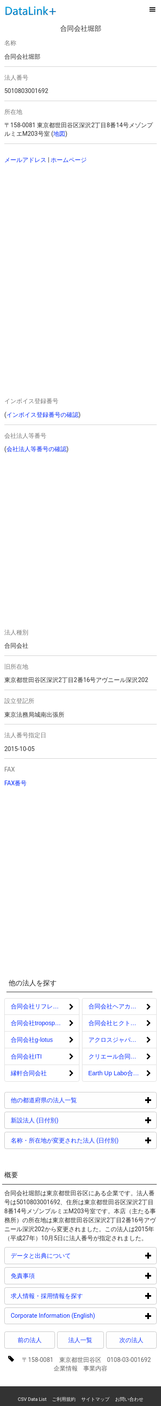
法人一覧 (80, 1340)
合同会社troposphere (39, 1023)
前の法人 (30, 1340)
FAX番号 (15, 783)
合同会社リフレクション (44, 1006)
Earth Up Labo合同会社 (119, 1073)
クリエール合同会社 (115, 1056)
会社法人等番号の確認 (36, 449)
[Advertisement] (64, 226)
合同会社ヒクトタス (115, 1023)
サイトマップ (95, 1399)
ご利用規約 (64, 1399)
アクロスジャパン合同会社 (122, 1039)
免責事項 (55, 1275)
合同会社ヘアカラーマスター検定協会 (122, 1006)
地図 (59, 133)
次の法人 (131, 1340)
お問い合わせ (129, 1399)
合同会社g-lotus (32, 1039)
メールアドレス (25, 159)
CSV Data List (32, 1399)
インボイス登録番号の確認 (42, 414)
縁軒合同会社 (29, 1073)
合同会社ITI (26, 1056)
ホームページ (69, 159)
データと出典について (73, 1255)
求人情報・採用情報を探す (79, 1295)
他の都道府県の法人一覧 (76, 1100)
